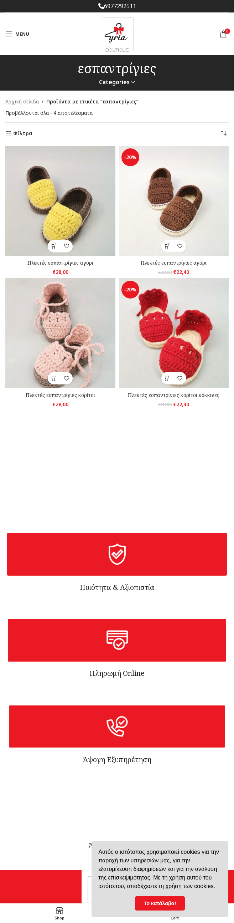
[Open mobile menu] (17, 34)
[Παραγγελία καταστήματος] (223, 133)
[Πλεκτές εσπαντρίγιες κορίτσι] (60, 333)
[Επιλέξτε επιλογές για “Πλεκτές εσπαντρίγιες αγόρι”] (54, 246)
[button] (167, 246)
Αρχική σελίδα (22, 101)
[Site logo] (117, 33)
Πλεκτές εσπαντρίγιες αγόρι (60, 262)
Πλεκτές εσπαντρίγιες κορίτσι (60, 395)
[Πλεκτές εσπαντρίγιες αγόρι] (60, 201)
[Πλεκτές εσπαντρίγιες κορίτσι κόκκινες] (174, 333)
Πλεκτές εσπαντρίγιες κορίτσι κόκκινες (173, 395)
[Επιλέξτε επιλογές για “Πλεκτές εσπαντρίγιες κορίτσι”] (54, 378)
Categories (114, 82)
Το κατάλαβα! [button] (160, 903)
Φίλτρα (22, 134)
